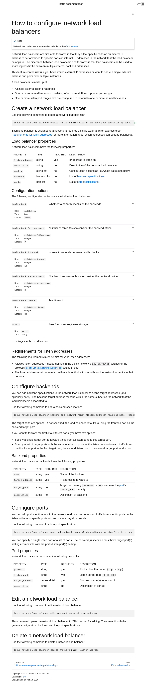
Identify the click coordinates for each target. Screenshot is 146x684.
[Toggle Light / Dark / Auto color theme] (139, 4)
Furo (24, 677)
